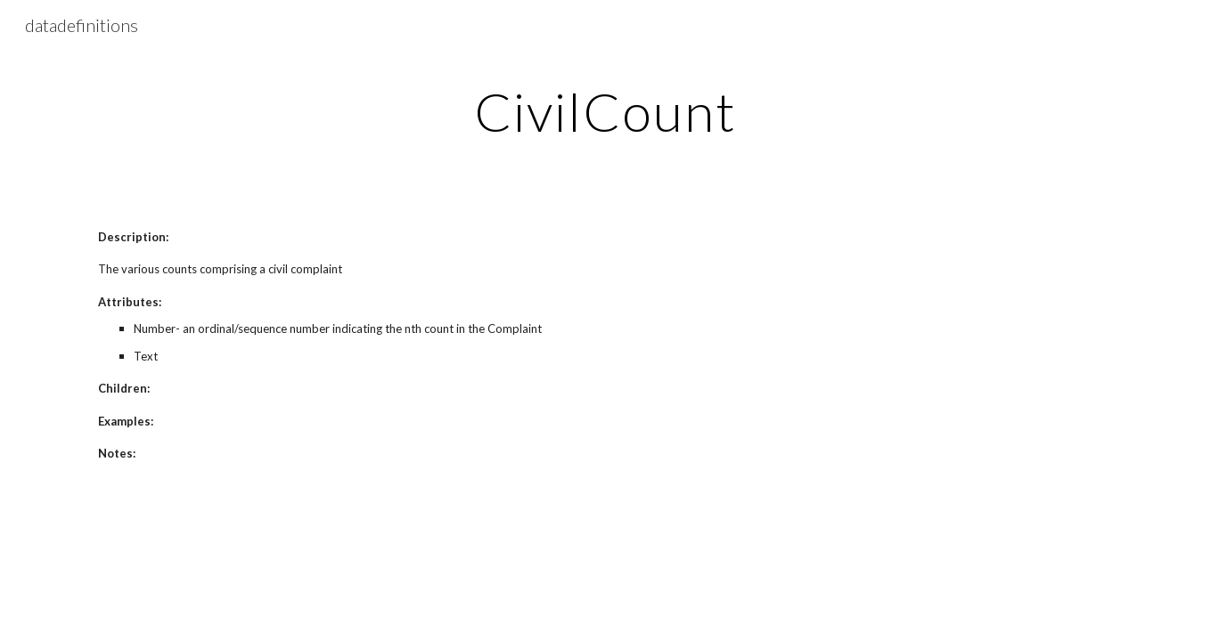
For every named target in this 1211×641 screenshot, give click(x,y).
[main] (606, 111)
